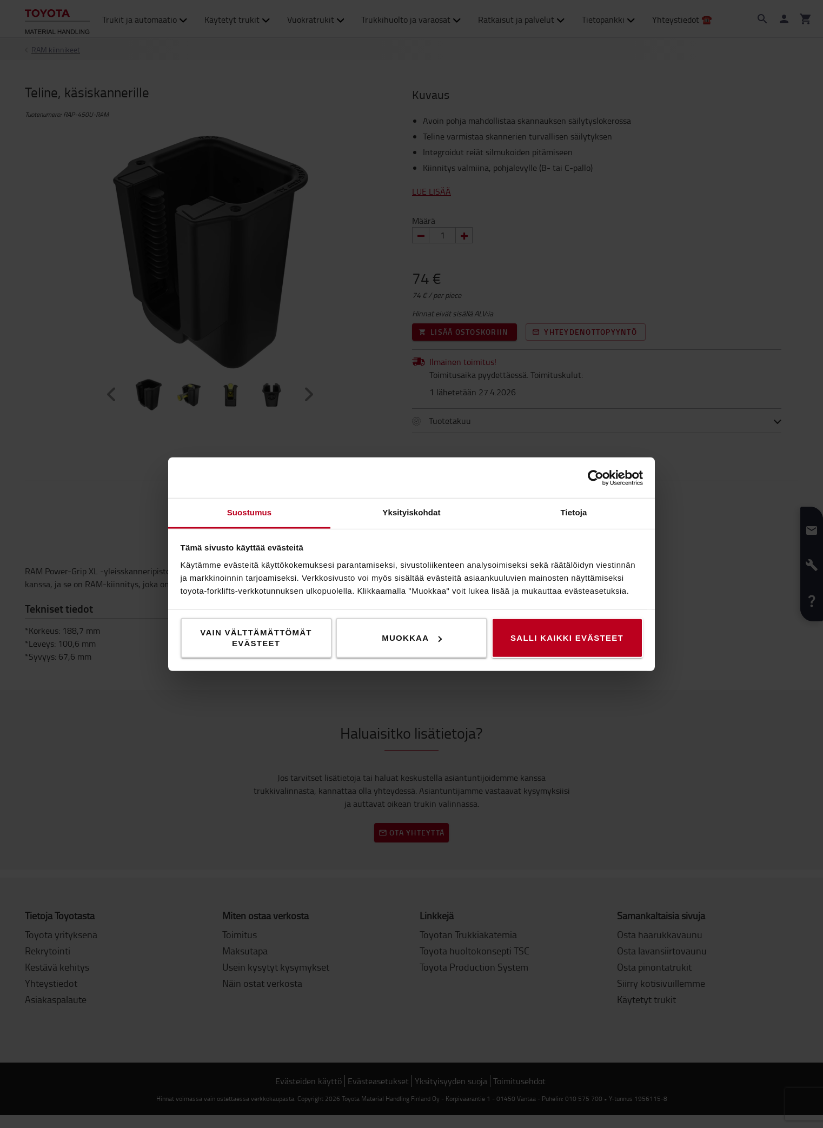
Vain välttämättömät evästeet (256, 638)
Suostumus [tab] (249, 512)
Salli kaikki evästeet (566, 637)
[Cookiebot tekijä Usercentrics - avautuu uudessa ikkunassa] (595, 477)
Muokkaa (412, 637)
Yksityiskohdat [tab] (411, 512)
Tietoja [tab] (574, 512)
